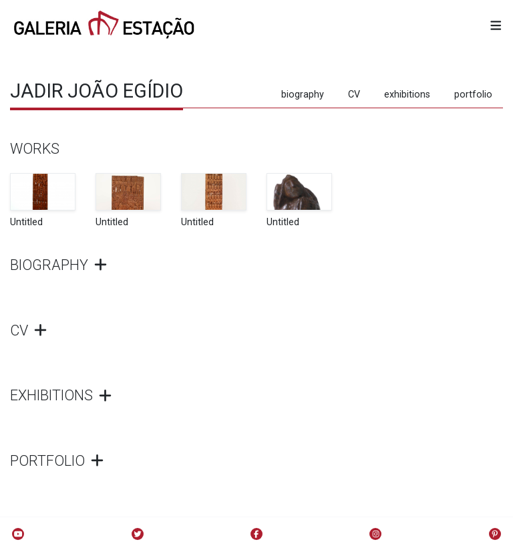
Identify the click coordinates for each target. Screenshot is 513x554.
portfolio (473, 94)
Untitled (26, 222)
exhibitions (407, 94)
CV (354, 94)
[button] (496, 26)
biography (302, 94)
